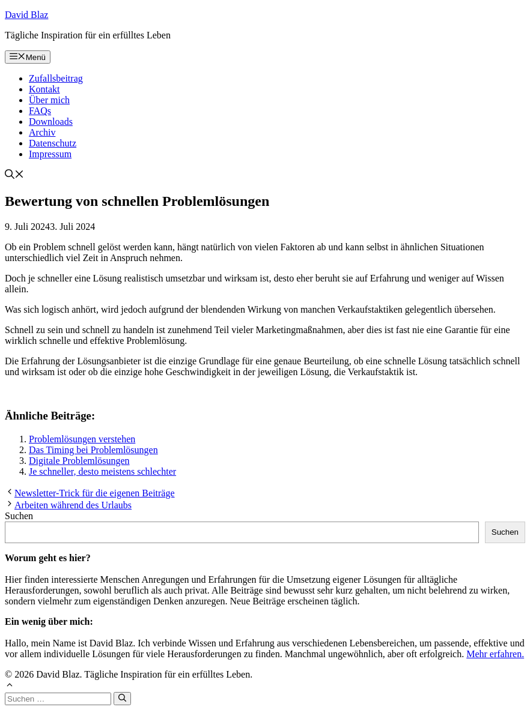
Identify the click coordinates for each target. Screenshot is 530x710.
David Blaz (26, 15)
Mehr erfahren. (495, 654)
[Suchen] (122, 698)
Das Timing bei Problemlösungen (93, 450)
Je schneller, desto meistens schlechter (102, 471)
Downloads (51, 121)
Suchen (19, 516)
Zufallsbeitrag (56, 78)
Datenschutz (52, 143)
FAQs (40, 111)
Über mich (49, 100)
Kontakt (44, 89)
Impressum (50, 154)
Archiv (42, 132)
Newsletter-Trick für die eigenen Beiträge (94, 493)
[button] (14, 175)
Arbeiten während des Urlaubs (73, 505)
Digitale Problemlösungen (79, 461)
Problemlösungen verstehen (82, 439)
